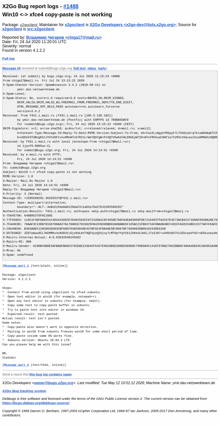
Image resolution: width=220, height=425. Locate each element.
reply (102, 68)
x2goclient (28, 25)
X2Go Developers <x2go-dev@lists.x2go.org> (133, 24)
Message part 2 (16, 365)
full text (80, 68)
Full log (8, 58)
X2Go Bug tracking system (24, 391)
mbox (91, 68)
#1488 (70, 6)
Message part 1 (16, 266)
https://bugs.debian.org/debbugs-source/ (35, 403)
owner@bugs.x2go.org (53, 383)
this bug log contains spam (50, 374)
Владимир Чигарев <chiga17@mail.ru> (64, 37)
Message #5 (11, 68)
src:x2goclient (40, 29)
